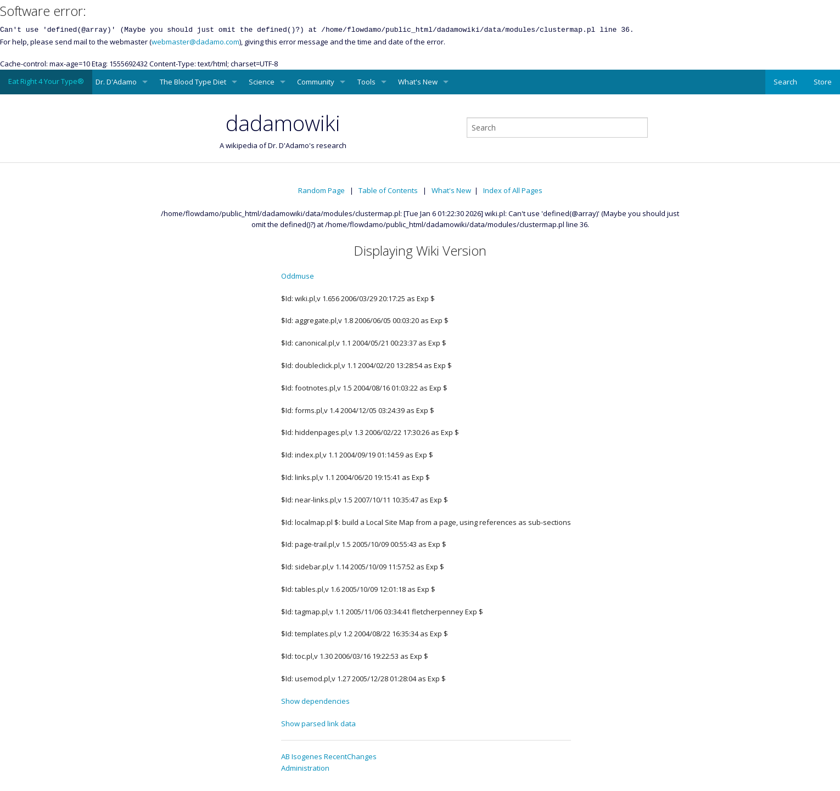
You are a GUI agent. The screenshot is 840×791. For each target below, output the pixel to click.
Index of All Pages (512, 190)
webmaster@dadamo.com (195, 42)
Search (785, 82)
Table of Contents (388, 190)
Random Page (321, 190)
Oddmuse (297, 276)
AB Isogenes (301, 756)
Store (823, 82)
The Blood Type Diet (193, 82)
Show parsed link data (318, 723)
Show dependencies (315, 701)
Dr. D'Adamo (116, 82)
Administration (305, 768)
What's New (418, 82)
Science (262, 82)
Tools (366, 82)
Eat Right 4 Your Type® (46, 81)
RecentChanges (350, 756)
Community (315, 82)
